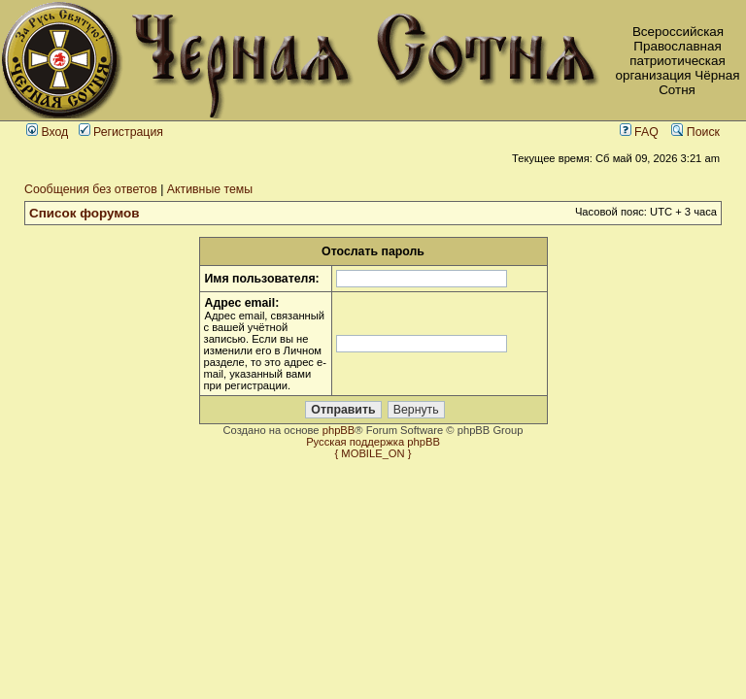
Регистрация (121, 132)
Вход (47, 132)
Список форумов (84, 213)
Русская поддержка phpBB (373, 442)
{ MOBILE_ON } (373, 453)
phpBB (339, 430)
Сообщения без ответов (90, 189)
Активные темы (210, 189)
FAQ (639, 132)
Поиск (695, 132)
